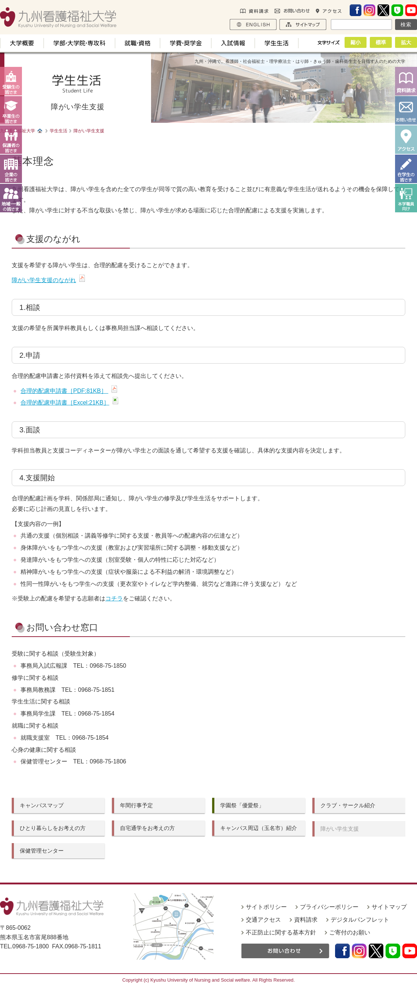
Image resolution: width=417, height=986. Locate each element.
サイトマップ (389, 907)
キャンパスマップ (42, 805)
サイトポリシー (266, 907)
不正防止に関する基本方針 (281, 932)
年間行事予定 (136, 805)
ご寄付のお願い (349, 932)
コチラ (114, 598)
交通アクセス (263, 920)
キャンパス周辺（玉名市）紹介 (258, 828)
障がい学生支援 (339, 829)
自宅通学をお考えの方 (147, 828)
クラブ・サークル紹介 (347, 805)
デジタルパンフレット (360, 920)
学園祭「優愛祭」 (242, 805)
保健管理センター (42, 850)
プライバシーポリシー (329, 907)
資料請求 (306, 920)
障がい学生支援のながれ (44, 280)
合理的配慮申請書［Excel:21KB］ (64, 402)
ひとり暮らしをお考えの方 (53, 828)
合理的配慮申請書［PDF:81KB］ (64, 391)
